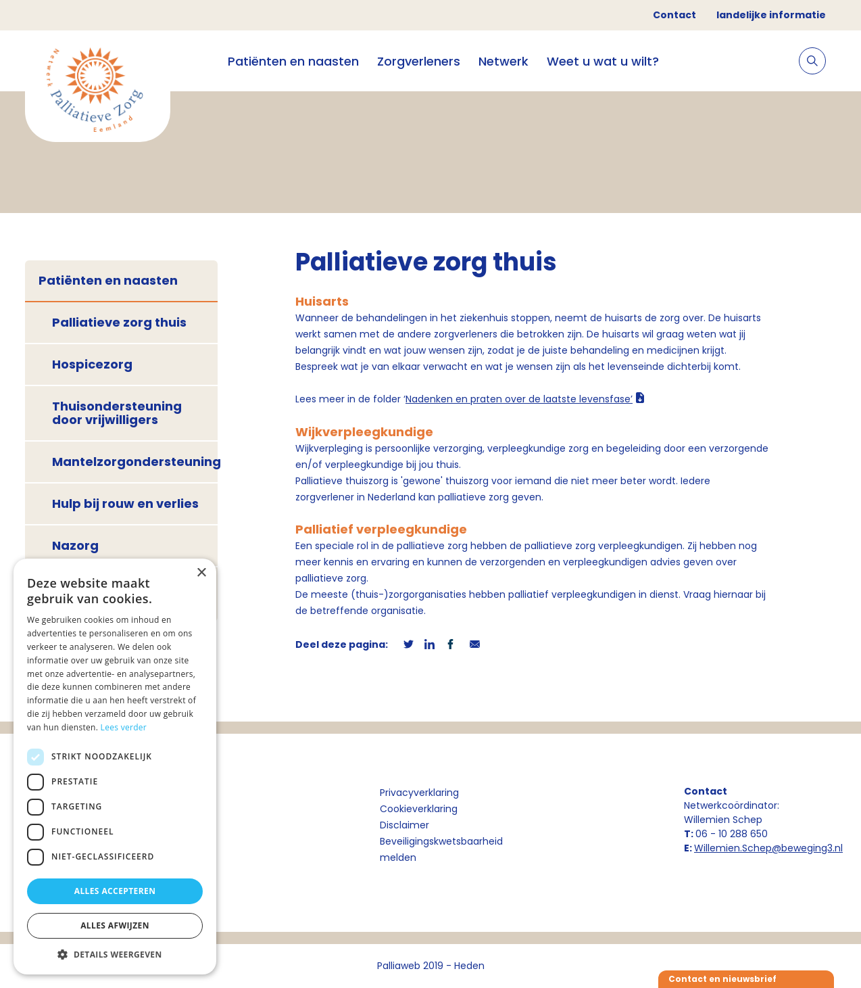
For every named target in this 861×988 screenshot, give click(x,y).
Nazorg (75, 545)
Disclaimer (404, 825)
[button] (115, 954)
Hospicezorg (92, 364)
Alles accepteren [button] (115, 891)
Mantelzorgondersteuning (135, 461)
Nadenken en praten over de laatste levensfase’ (519, 399)
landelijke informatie (771, 15)
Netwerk (503, 61)
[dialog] (115, 766)
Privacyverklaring (419, 792)
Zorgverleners (418, 61)
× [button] (201, 573)
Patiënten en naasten (293, 61)
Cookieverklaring (419, 809)
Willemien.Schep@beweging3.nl (768, 848)
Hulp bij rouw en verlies (125, 503)
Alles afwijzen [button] (114, 925)
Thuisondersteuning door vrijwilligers (117, 413)
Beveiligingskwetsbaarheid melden (441, 849)
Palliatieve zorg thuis (119, 322)
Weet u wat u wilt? (603, 61)
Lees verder (124, 727)
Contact (674, 15)
